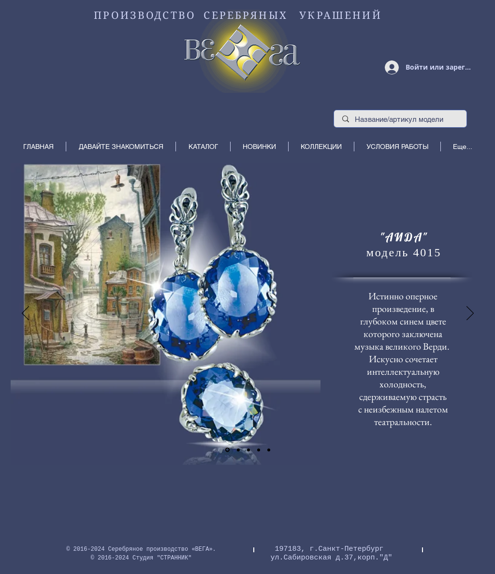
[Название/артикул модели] (400, 119)
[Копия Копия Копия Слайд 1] (268, 449)
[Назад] (25, 314)
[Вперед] (470, 314)
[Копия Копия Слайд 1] (258, 449)
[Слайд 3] (248, 449)
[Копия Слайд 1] (238, 449)
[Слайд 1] (227, 450)
